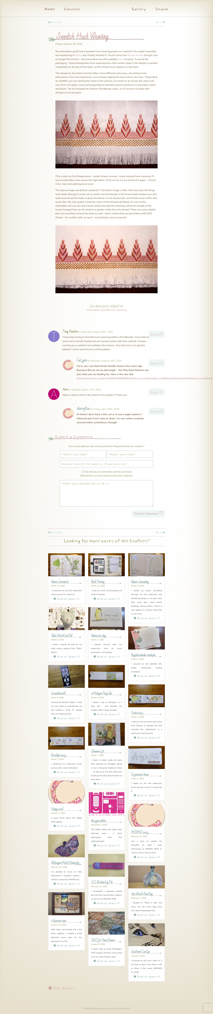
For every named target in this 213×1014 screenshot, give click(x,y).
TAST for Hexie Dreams (103, 940)
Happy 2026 (57, 809)
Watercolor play (98, 636)
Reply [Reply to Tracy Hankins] (155, 334)
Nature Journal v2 (60, 582)
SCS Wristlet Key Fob (101, 882)
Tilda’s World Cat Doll (61, 636)
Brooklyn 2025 (58, 755)
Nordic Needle (135, 55)
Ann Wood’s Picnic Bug (141, 894)
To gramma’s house (140, 774)
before (78, 55)
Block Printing (97, 582)
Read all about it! (66, 598)
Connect (72, 9)
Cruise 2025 (137, 713)
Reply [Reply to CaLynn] (155, 363)
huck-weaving (118, 310)
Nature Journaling (139, 582)
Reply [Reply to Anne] (155, 392)
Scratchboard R (58, 693)
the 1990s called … (99, 821)
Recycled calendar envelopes (143, 655)
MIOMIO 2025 (140, 832)
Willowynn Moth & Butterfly (65, 863)
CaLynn (82, 360)
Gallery (139, 9)
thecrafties (83, 409)
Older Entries (63, 987)
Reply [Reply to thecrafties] (155, 411)
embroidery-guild (97, 310)
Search (161, 9)
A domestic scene (58, 921)
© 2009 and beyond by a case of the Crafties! (106, 1008)
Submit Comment (146, 513)
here (120, 59)
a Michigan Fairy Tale (101, 693)
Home (49, 9)
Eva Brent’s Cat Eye (140, 952)
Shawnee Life (97, 751)
